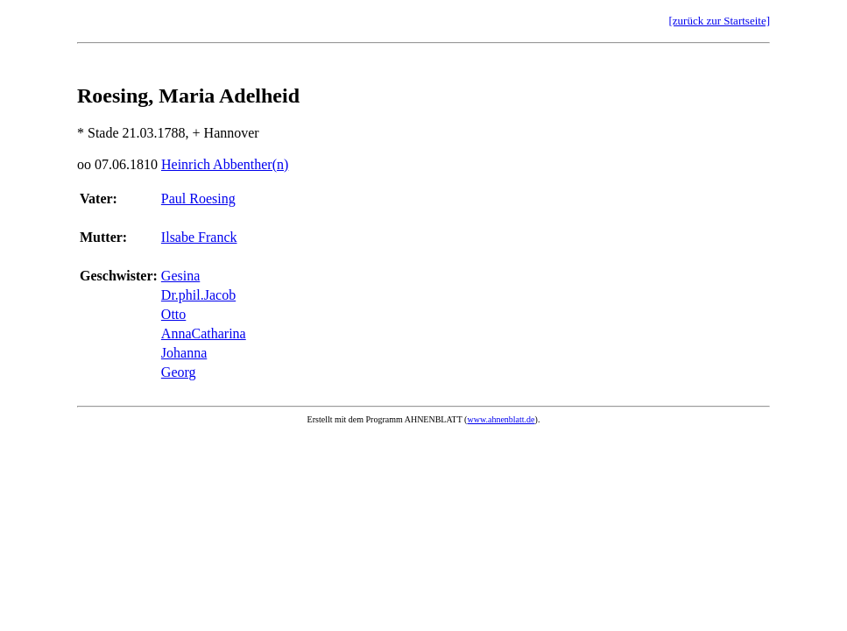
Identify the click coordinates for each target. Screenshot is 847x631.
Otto (173, 314)
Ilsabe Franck (199, 237)
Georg (178, 372)
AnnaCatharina (203, 333)
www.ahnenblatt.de (500, 419)
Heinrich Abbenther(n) (224, 164)
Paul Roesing (198, 198)
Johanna (184, 352)
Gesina (180, 275)
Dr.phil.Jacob (198, 294)
